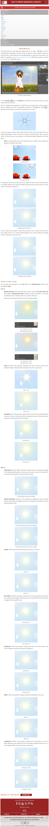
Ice (2, 34)
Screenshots (5, 42)
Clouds (3, 24)
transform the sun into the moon (22, 57)
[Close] (47, 818)
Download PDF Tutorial (8, 45)
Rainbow (3, 28)
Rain (2, 16)
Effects (4, 13)
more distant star (5, 59)
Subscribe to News (24, 809)
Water (2, 20)
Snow (2, 38)
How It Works (5, 11)
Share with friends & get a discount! (24, 800)
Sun (2, 18)
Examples (4, 40)
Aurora (3, 30)
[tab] (24, 11)
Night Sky (3, 36)
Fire (2, 32)
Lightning (3, 22)
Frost (2, 26)
